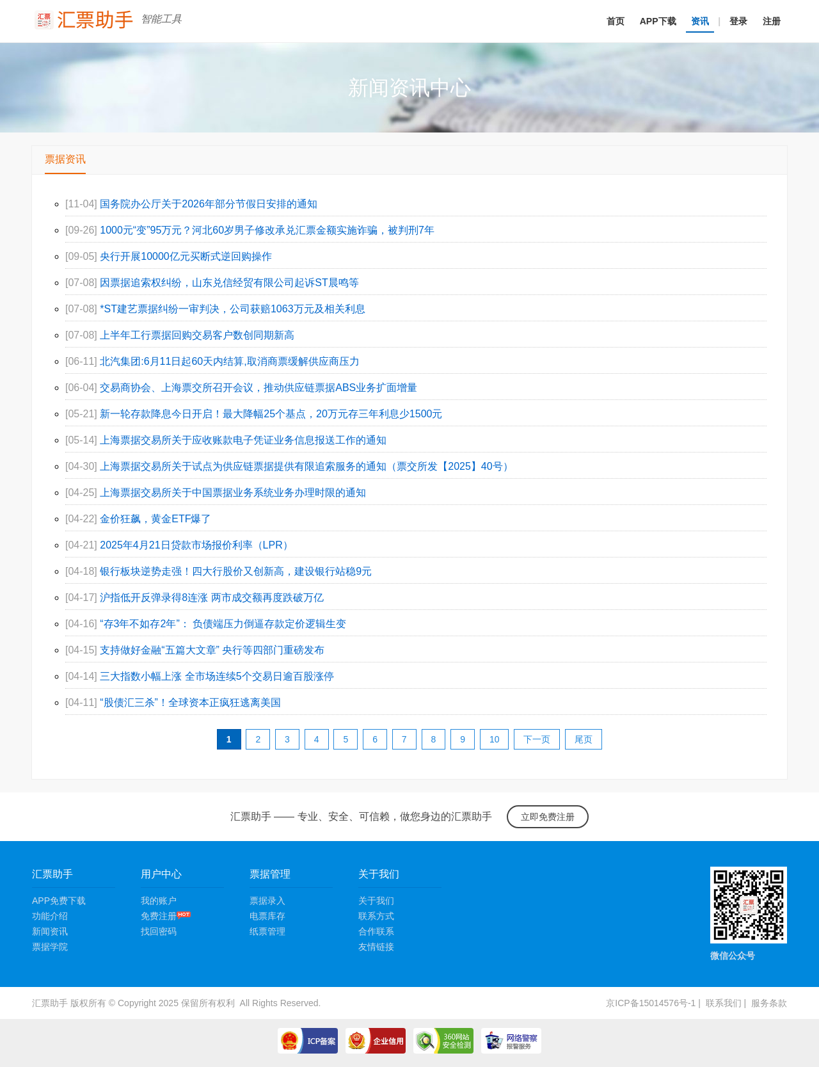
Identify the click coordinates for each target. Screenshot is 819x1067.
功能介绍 (50, 916)
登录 (738, 21)
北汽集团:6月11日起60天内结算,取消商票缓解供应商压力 (229, 361)
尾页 (583, 739)
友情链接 (376, 947)
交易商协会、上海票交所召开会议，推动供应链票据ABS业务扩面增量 (258, 387)
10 (494, 739)
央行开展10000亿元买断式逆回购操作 (186, 256)
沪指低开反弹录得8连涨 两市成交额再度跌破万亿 (211, 597)
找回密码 (159, 931)
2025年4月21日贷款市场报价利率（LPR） (196, 545)
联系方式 (376, 916)
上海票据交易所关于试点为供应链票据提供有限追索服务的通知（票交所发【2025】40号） (306, 466)
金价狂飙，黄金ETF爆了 (155, 518)
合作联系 (376, 931)
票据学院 (50, 947)
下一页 (536, 739)
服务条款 (769, 1003)
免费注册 (166, 916)
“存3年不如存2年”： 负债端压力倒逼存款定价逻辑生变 (223, 623)
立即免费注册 (548, 817)
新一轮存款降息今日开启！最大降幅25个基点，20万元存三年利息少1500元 (271, 413)
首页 (615, 21)
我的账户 (159, 900)
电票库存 (267, 916)
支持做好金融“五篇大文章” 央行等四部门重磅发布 (212, 650)
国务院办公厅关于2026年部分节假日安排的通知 (208, 203)
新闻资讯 (50, 931)
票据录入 (267, 900)
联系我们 (724, 1003)
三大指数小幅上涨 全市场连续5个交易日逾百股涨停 (216, 676)
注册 (772, 21)
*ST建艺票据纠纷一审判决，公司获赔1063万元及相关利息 (232, 308)
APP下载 (658, 21)
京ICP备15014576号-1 (651, 1003)
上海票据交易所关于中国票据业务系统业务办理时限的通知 (233, 492)
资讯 (700, 21)
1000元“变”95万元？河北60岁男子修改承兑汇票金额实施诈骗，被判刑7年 (267, 230)
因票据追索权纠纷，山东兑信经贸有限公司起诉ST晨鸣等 (229, 282)
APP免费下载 (59, 900)
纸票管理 (267, 931)
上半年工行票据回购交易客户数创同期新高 (197, 335)
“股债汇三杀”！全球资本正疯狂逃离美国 (190, 702)
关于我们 (376, 900)
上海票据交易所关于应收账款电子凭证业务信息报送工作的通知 (243, 440)
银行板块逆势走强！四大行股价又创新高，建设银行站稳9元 (236, 571)
